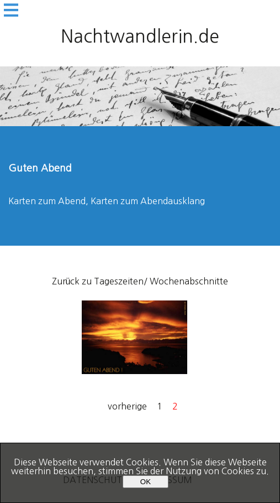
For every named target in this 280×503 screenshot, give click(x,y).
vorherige (127, 406)
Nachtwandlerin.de (140, 36)
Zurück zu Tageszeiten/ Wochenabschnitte (140, 281)
